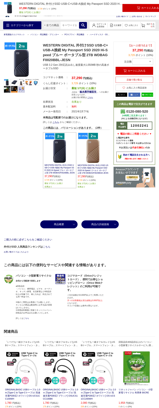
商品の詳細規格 (100, 224)
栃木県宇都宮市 (88, 91)
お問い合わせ (137, 16)
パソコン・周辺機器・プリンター (44, 34)
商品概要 (59, 224)
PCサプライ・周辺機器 (74, 34)
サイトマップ (150, 16)
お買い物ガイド (122, 16)
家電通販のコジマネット (14, 34)
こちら (90, 97)
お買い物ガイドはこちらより (16, 252)
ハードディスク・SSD (99, 34)
